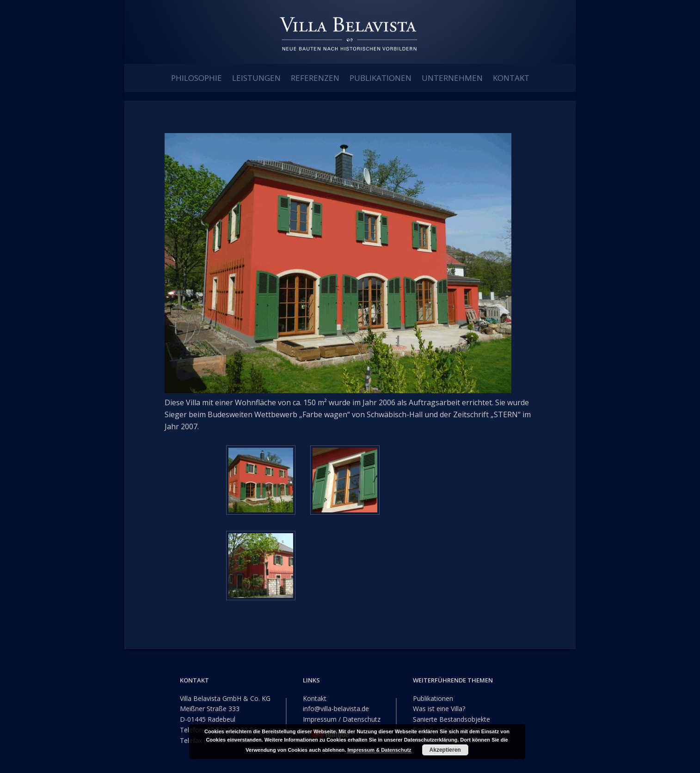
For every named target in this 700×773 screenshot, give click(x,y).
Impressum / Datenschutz (342, 718)
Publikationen (433, 698)
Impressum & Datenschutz (379, 750)
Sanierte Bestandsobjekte (451, 718)
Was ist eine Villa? (439, 708)
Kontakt (314, 698)
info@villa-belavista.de (336, 708)
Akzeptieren (445, 750)
